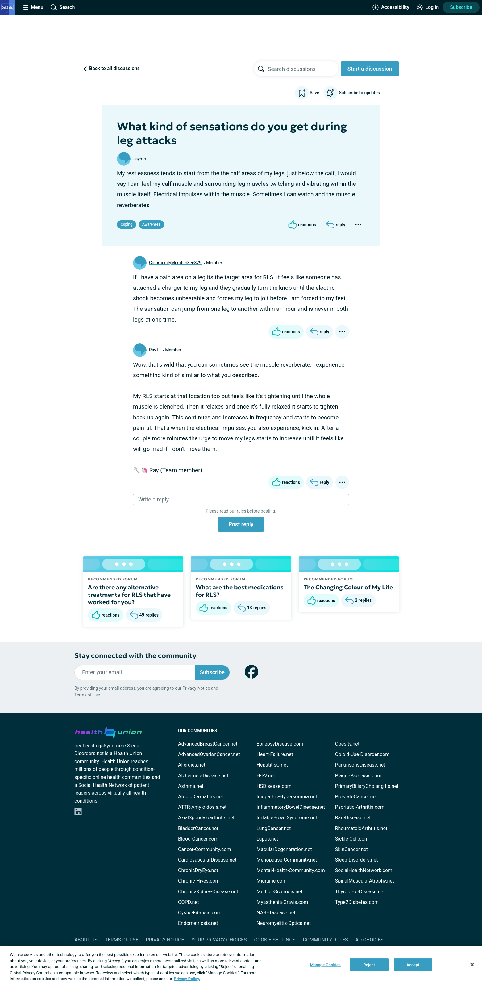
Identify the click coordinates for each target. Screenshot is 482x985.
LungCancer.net (273, 828)
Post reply (240, 524)
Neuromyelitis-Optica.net (283, 923)
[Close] (472, 964)
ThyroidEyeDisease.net (360, 892)
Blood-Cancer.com (198, 839)
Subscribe (461, 7)
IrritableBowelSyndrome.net (286, 818)
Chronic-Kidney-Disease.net (208, 892)
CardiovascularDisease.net (207, 860)
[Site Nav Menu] (33, 7)
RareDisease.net (353, 818)
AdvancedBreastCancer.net (207, 744)
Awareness (151, 224)
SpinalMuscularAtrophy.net (364, 881)
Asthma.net (190, 786)
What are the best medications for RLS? (240, 591)
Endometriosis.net (198, 923)
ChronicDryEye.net (198, 870)
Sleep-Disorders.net (356, 860)
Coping (126, 224)
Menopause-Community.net (286, 860)
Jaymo (139, 158)
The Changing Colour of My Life (348, 587)
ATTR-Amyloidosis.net (202, 807)
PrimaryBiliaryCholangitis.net (367, 786)
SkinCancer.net (351, 849)
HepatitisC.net (272, 765)
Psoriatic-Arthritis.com (359, 807)
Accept (412, 964)
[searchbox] (303, 68)
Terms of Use (87, 694)
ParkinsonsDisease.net (360, 765)
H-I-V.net (265, 776)
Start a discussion (369, 68)
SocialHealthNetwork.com (364, 870)
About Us (86, 940)
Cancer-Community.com (204, 849)
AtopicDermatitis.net (200, 797)
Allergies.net (191, 765)
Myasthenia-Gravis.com (282, 902)
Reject (369, 964)
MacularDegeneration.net (284, 849)
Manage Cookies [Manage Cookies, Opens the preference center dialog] (325, 964)
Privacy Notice (196, 688)
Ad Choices (369, 940)
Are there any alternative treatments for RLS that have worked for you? (129, 595)
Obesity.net (347, 744)
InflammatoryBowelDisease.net (290, 807)
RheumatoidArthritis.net (361, 828)
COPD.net (188, 902)
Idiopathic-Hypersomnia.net (286, 797)
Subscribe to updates (352, 93)
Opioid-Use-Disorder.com (362, 754)
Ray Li (154, 349)
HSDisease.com (273, 786)
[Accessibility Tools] (390, 7)
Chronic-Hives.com (199, 881)
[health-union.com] (108, 731)
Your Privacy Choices (219, 940)
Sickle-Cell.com (352, 839)
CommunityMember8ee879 (175, 262)
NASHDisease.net (275, 913)
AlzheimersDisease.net (203, 776)
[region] (241, 965)
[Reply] (335, 224)
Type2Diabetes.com (357, 902)
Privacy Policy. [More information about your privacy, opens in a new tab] (187, 978)
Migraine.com (271, 881)
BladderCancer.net (198, 828)
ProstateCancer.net (356, 797)
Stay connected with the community (135, 655)
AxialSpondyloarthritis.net (206, 818)
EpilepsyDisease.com (279, 744)
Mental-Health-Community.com (290, 870)
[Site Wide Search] (62, 7)
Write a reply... (155, 499)
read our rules (233, 511)
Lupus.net (267, 839)
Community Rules (325, 940)
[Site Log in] (427, 7)
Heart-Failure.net (274, 754)
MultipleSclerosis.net (279, 892)
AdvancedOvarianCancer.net (209, 754)
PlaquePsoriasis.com (358, 776)
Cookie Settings (275, 940)
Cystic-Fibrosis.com (199, 913)
